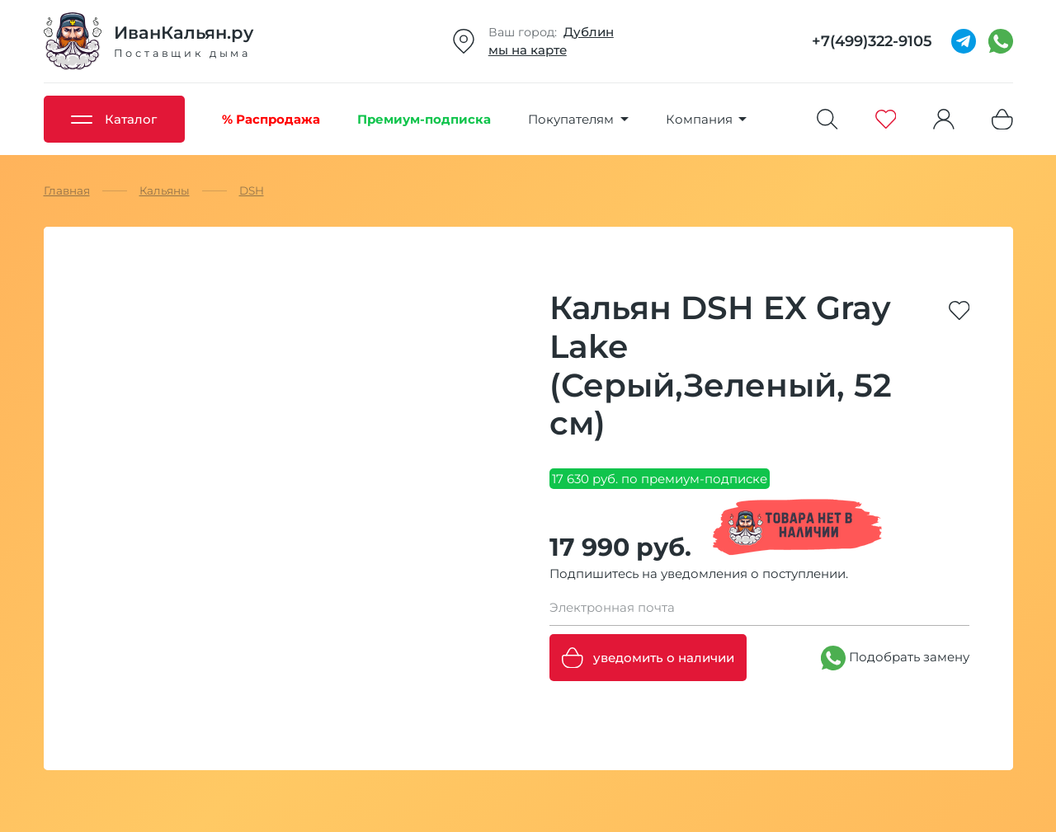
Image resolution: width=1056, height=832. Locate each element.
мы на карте (527, 50)
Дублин (588, 32)
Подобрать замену (895, 658)
